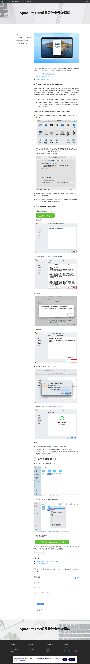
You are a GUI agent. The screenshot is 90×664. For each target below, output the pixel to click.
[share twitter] (69, 651)
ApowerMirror (59, 569)
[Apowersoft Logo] (5, 2)
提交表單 (65, 547)
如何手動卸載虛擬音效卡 (42, 79)
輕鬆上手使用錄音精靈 (42, 563)
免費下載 (46, 216)
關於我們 (48, 647)
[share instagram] (76, 651)
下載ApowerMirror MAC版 (53, 542)
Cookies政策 (22, 660)
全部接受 (72, 659)
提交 (40, 603)
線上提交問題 (31, 649)
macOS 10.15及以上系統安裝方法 (45, 74)
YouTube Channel (14, 647)
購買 (23, 1)
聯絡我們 (48, 649)
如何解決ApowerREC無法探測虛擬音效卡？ (47, 561)
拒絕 (65, 659)
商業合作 (48, 651)
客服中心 (30, 647)
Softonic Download (14, 649)
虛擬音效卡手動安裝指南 (42, 76)
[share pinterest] (72, 651)
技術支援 (29, 1)
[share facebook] (65, 651)
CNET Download (14, 651)
